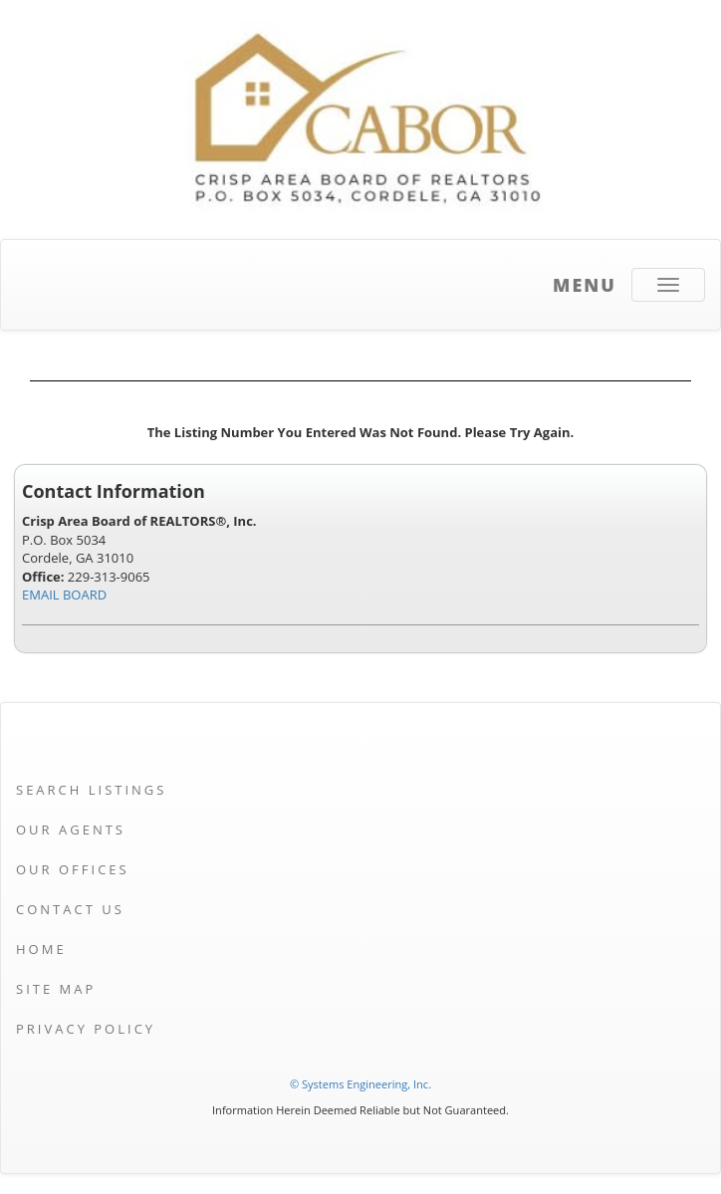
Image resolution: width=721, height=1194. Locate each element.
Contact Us (70, 909)
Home (41, 949)
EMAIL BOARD (64, 594)
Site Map (56, 989)
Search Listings (91, 790)
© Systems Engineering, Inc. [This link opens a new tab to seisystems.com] (360, 1083)
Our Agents (70, 829)
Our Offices (72, 869)
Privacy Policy (85, 1029)
